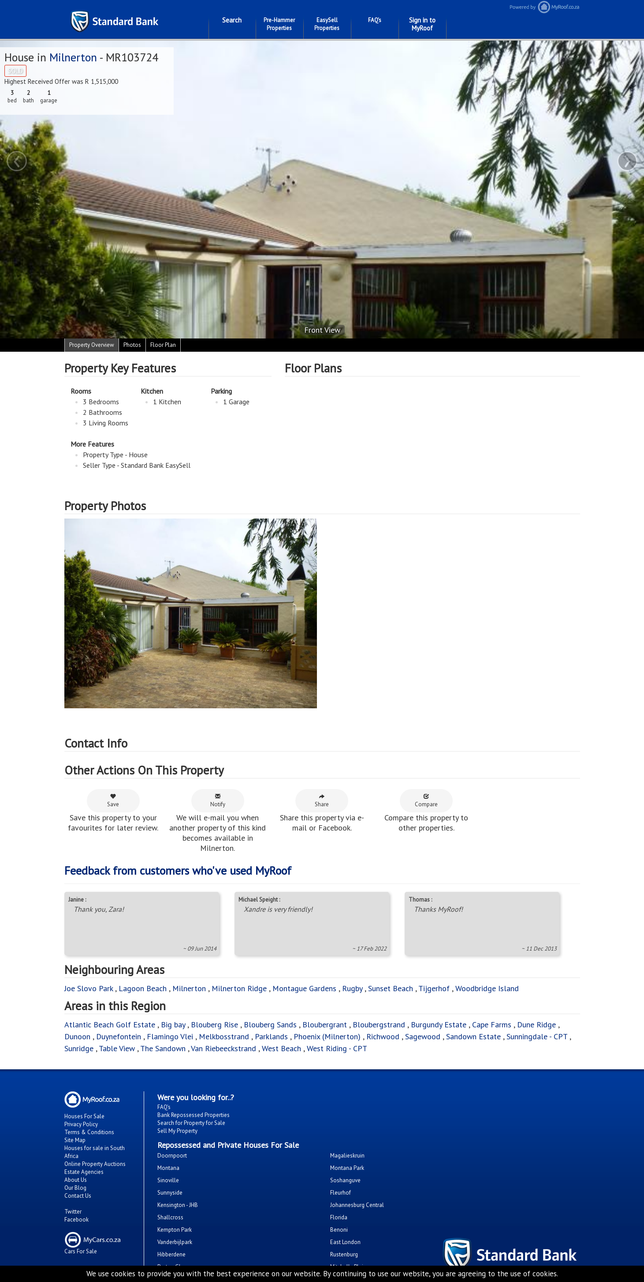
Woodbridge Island (487, 988)
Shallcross (170, 1217)
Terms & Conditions (89, 1132)
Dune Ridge (536, 1024)
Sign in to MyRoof (422, 24)
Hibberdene (171, 1254)
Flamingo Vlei (170, 1036)
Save (113, 800)
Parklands (271, 1036)
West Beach (281, 1048)
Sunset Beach (390, 988)
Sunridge (78, 1048)
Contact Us (77, 1195)
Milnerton (73, 57)
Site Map (75, 1140)
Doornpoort (172, 1155)
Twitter (73, 1211)
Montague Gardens (304, 988)
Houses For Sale (84, 1116)
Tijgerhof (434, 988)
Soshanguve (345, 1180)
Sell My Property (177, 1131)
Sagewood (422, 1036)
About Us (75, 1180)
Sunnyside (169, 1192)
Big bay (173, 1024)
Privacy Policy (81, 1124)
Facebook (76, 1219)
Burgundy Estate (438, 1024)
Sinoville (168, 1180)
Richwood (382, 1036)
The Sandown (163, 1048)
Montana (168, 1168)
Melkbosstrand (224, 1036)
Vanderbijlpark (174, 1242)
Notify (217, 800)
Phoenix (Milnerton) (327, 1036)
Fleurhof (340, 1192)
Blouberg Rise (214, 1024)
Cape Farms (491, 1024)
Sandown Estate (473, 1036)
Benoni (339, 1229)
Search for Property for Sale (191, 1123)
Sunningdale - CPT (536, 1036)
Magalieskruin (347, 1155)
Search (232, 20)
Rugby (352, 988)
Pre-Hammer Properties (279, 24)
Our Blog (75, 1188)
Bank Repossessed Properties (193, 1115)
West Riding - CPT (337, 1048)
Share (322, 800)
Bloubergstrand (379, 1024)
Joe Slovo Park (88, 988)
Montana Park (347, 1168)
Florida (338, 1217)
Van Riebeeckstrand (223, 1048)
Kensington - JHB (177, 1205)
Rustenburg (344, 1254)
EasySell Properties (326, 24)
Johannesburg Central (357, 1205)
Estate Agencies (84, 1172)
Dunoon (77, 1036)
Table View (117, 1048)
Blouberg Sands (270, 1024)
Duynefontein (118, 1036)
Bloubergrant (324, 1024)
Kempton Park (174, 1229)
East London (345, 1242)
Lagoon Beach (143, 988)
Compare (426, 800)
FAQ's (374, 20)
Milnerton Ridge (239, 988)
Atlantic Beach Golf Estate (109, 1024)
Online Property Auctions (95, 1164)
